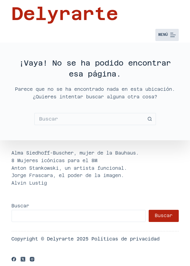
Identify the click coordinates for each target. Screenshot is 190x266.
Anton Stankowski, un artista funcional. (69, 168)
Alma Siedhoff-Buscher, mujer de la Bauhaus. (75, 152)
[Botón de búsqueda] (150, 119)
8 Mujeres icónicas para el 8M (55, 160)
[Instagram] (32, 259)
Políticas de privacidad (126, 238)
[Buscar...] (89, 119)
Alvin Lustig (29, 183)
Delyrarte (65, 13)
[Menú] (167, 35)
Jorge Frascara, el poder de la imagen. (68, 175)
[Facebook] (14, 259)
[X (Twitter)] (23, 259)
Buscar (20, 205)
